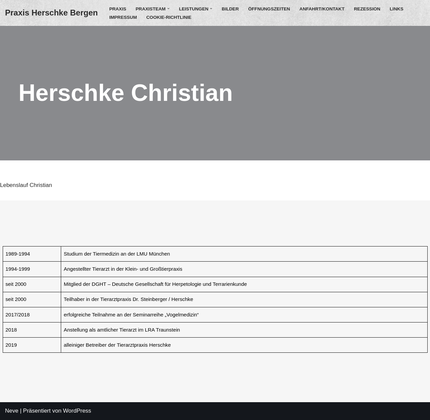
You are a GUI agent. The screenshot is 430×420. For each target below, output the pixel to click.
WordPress (77, 411)
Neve (11, 411)
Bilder (230, 8)
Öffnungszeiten (269, 8)
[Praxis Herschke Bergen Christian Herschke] (51, 13)
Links (396, 8)
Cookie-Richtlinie (168, 17)
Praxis (117, 8)
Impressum (123, 17)
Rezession (367, 8)
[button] (168, 8)
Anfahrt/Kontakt (321, 8)
